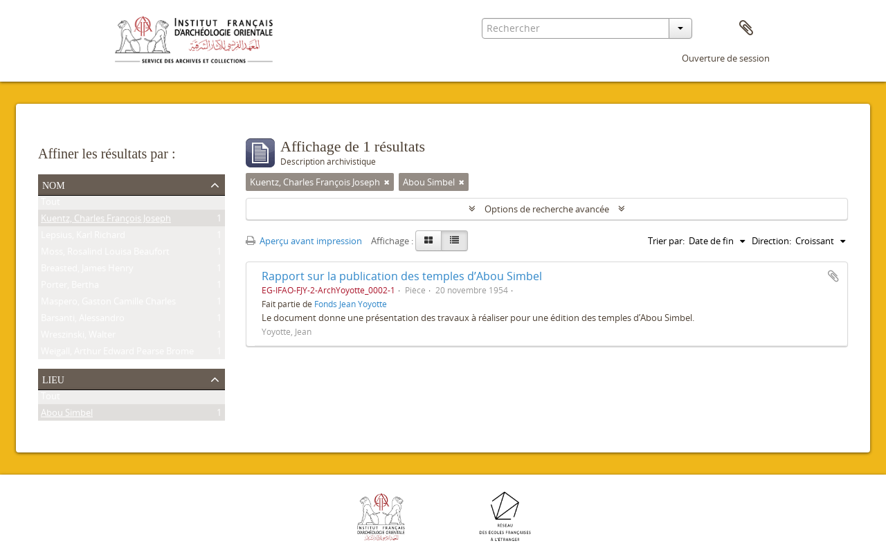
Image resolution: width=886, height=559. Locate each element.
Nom (53, 184)
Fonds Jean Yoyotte (350, 303)
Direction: (771, 241)
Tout (50, 204)
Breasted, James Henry (87, 270)
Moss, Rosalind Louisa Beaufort (105, 254)
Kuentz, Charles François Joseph (106, 220)
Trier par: (666, 241)
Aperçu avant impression (304, 241)
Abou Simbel (67, 415)
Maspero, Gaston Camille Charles (108, 303)
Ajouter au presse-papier (833, 276)
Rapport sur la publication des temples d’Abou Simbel (402, 276)
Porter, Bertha (70, 287)
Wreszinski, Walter (78, 337)
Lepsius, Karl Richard (83, 237)
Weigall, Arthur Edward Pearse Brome (117, 353)
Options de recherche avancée (546, 209)
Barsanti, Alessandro (83, 320)
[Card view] (428, 240)
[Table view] (454, 240)
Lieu (53, 378)
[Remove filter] (387, 182)
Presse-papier (746, 28)
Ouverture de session (726, 58)
